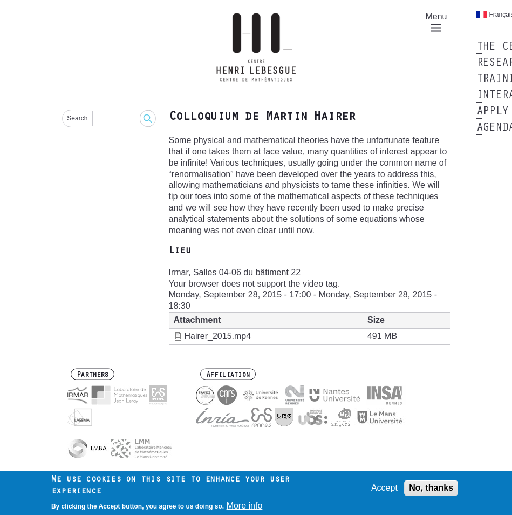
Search (77, 118)
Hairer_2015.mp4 (218, 336)
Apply (492, 112)
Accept (384, 487)
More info (245, 505)
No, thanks (431, 487)
